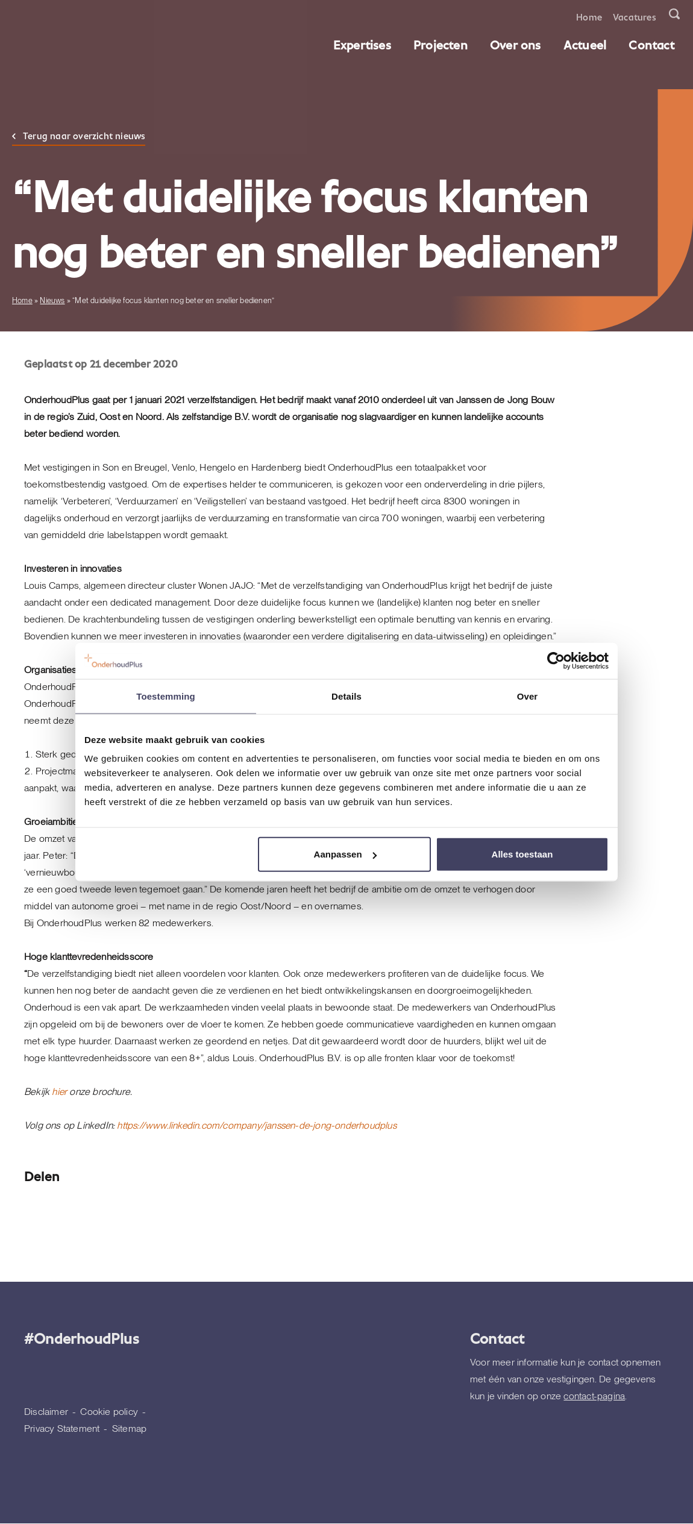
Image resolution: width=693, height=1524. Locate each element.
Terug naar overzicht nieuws (84, 136)
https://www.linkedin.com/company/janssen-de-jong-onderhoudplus (259, 1125)
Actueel (586, 44)
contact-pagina (594, 1396)
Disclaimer (46, 1411)
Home (590, 16)
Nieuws (52, 300)
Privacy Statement (61, 1428)
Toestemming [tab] (165, 696)
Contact (653, 44)
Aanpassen (345, 854)
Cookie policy (109, 1411)
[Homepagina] (29, 30)
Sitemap (129, 1428)
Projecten (442, 44)
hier (59, 1091)
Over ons (516, 44)
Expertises (363, 44)
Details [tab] (346, 696)
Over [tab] (527, 696)
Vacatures (635, 16)
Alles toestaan (522, 854)
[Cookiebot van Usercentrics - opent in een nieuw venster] (556, 660)
